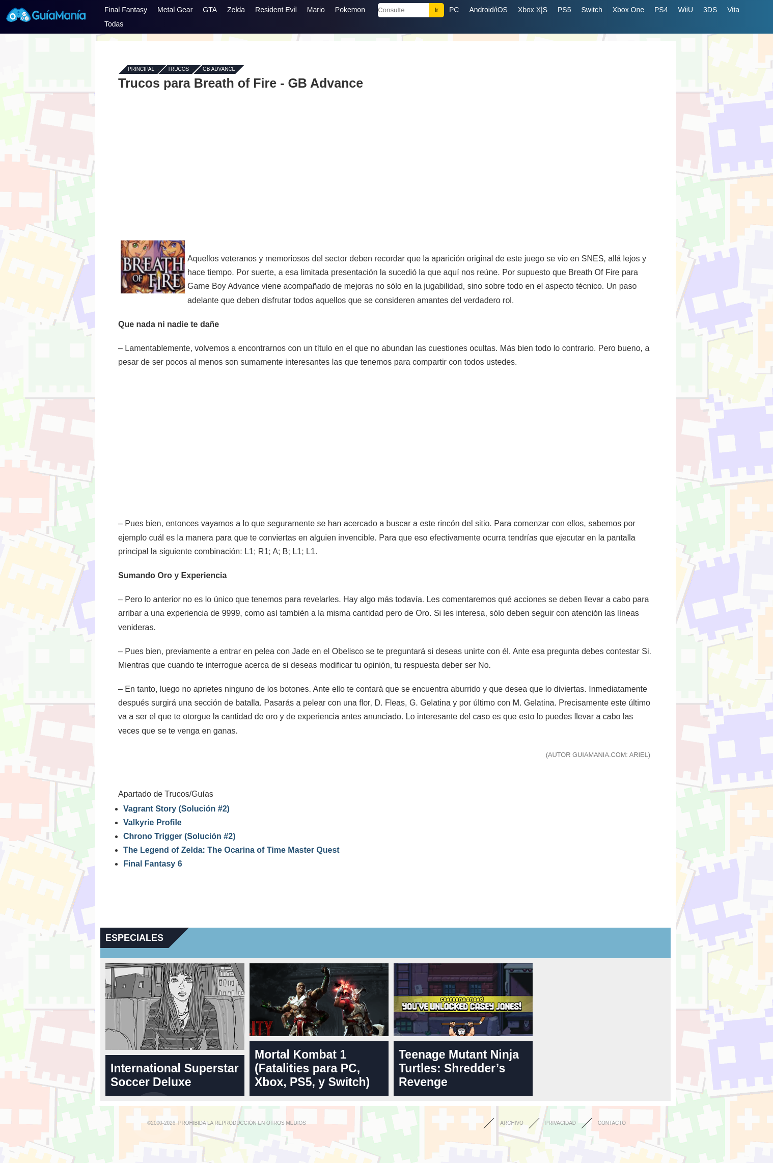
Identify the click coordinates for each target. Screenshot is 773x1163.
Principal (141, 69)
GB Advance (219, 69)
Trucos (178, 69)
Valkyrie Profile (152, 822)
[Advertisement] (385, 164)
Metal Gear (174, 10)
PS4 (661, 10)
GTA (210, 10)
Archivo (511, 1123)
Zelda (236, 10)
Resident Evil (276, 10)
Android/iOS (488, 10)
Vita (733, 10)
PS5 (564, 10)
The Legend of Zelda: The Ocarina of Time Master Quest (231, 850)
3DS (710, 10)
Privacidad (560, 1123)
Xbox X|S (532, 10)
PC (454, 10)
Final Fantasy (125, 10)
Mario (316, 10)
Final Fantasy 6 (152, 863)
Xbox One (628, 10)
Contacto (612, 1123)
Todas (113, 24)
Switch (591, 10)
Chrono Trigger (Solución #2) (179, 836)
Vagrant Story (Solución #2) (176, 808)
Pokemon (350, 10)
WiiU (685, 10)
